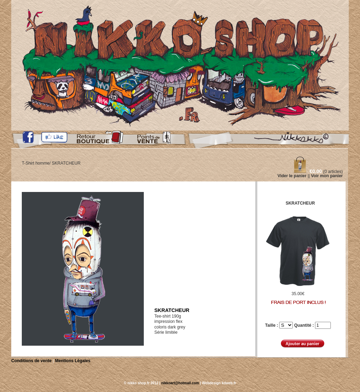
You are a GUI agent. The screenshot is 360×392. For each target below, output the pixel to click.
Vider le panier (291, 175)
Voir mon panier (327, 175)
